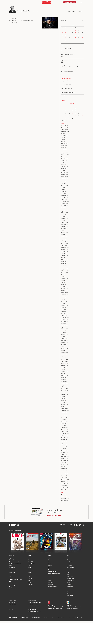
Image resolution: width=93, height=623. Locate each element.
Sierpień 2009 (64, 414)
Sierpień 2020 (64, 159)
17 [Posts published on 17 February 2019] (82, 35)
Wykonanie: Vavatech (61, 618)
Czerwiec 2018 (64, 209)
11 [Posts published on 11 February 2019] (62, 35)
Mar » (65, 42)
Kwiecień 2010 (64, 399)
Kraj (10, 577)
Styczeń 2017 (64, 242)
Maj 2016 (63, 257)
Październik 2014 (65, 294)
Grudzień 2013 (64, 314)
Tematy (68, 592)
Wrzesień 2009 (64, 412)
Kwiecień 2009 (64, 422)
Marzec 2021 (64, 145)
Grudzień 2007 (64, 453)
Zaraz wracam (71, 81)
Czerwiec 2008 (64, 441)
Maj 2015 (63, 281)
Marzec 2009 (64, 424)
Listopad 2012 (64, 339)
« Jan (62, 42)
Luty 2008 (63, 449)
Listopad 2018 (64, 199)
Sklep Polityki (70, 596)
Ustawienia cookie (32, 609)
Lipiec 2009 (64, 416)
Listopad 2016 (64, 246)
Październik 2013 (65, 317)
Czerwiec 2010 (64, 395)
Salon (10, 566)
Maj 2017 (63, 234)
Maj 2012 (63, 350)
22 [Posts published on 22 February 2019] (75, 38)
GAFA (29, 582)
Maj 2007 (63, 466)
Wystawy (50, 566)
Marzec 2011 (64, 377)
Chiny (29, 568)
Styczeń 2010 (64, 404)
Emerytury (30, 575)
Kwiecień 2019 (64, 190)
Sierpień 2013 (64, 321)
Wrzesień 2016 (64, 250)
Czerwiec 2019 (64, 186)
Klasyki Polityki (70, 581)
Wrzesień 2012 (64, 343)
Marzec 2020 (64, 168)
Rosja (29, 566)
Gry (48, 569)
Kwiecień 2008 (64, 445)
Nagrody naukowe (52, 588)
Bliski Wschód (31, 564)
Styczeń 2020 (64, 172)
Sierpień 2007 (64, 461)
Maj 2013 (63, 327)
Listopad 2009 (64, 408)
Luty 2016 (63, 263)
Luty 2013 (63, 333)
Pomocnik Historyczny (14, 560)
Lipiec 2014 (63, 300)
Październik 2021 (65, 132)
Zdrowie (49, 581)
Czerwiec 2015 (64, 279)
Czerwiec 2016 (64, 256)
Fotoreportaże (70, 586)
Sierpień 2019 (64, 182)
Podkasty (69, 584)
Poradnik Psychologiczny (15, 562)
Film (49, 562)
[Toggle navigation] (11, 2)
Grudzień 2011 (64, 360)
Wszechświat (51, 582)
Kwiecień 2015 (64, 283)
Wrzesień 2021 (64, 134)
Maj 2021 (63, 141)
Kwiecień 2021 (64, 143)
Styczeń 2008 (64, 451)
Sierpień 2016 (64, 252)
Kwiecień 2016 (64, 259)
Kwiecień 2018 (64, 213)
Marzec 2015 (64, 285)
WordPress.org (64, 501)
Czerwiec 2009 (64, 418)
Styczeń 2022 (64, 126)
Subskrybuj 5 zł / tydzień (70, 2)
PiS (10, 581)
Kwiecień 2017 (64, 236)
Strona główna (71, 11)
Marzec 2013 (64, 331)
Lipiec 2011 (63, 370)
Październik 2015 (65, 271)
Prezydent (11, 587)
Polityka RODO (31, 607)
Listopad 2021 (64, 130)
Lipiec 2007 (64, 462)
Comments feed (65, 499)
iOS (48, 605)
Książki (49, 558)
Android (51, 605)
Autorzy (69, 590)
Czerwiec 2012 (64, 348)
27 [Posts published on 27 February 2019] (69, 40)
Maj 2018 (63, 211)
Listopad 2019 (64, 176)
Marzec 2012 (64, 354)
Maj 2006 (63, 490)
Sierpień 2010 (64, 391)
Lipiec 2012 (63, 346)
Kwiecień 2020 (64, 167)
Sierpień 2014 (64, 298)
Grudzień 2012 (64, 337)
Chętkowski (69, 566)
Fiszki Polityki (69, 605)
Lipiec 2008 (64, 439)
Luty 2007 (63, 472)
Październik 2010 (65, 387)
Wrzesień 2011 (64, 366)
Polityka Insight (25, 618)
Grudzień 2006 (64, 476)
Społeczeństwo (70, 579)
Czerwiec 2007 (64, 464)
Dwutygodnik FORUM (13, 618)
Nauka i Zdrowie (51, 578)
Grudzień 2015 (64, 267)
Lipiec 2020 (64, 161)
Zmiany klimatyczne (52, 586)
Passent (68, 558)
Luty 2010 (63, 402)
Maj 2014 (63, 304)
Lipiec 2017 (63, 230)
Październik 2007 (65, 457)
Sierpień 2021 (64, 136)
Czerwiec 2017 (64, 232)
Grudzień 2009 (64, 406)
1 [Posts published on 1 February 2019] (75, 30)
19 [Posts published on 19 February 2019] (65, 38)
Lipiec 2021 (63, 138)
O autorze (80, 11)
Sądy (10, 589)
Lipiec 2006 (64, 486)
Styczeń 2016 (64, 265)
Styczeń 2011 (64, 381)
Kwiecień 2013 (64, 329)
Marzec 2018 (64, 215)
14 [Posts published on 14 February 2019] (72, 35)
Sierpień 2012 (64, 344)
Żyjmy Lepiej (12, 568)
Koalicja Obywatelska (14, 585)
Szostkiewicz (70, 562)
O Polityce (11, 609)
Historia (69, 575)
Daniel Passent (15, 23)
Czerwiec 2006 (64, 488)
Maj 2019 (63, 188)
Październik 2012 (65, 341)
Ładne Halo (51, 618)
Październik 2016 (65, 248)
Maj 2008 (63, 443)
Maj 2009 (63, 420)
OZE (29, 581)
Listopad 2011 (64, 362)
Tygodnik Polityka (13, 558)
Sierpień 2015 (64, 275)
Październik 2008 (65, 433)
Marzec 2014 (64, 308)
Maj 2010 (63, 397)
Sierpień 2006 (64, 484)
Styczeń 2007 (64, 474)
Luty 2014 (63, 310)
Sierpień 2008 (64, 437)
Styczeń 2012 (64, 358)
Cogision (48, 618)
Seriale (49, 564)
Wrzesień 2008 (64, 435)
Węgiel (30, 579)
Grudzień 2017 (64, 221)
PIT (29, 577)
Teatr (49, 568)
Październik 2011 (65, 364)
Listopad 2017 (64, 223)
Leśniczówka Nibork (36, 618)
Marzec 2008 (64, 447)
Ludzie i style (70, 577)
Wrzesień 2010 (64, 389)
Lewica (11, 583)
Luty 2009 (63, 426)
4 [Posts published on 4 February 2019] (62, 33)
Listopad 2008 (64, 432)
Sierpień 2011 (64, 368)
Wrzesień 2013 (64, 319)
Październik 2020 (65, 155)
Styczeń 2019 (64, 196)
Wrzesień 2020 (64, 157)
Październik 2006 (65, 480)
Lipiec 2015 (63, 277)
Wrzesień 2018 (64, 203)
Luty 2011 (63, 379)
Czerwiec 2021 (64, 139)
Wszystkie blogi (70, 568)
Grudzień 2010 (64, 383)
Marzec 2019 (64, 192)
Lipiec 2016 (64, 254)
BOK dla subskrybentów (14, 607)
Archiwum (69, 588)
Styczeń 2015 (64, 288)
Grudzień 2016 (64, 244)
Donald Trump (31, 562)
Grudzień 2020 (64, 151)
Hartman (69, 560)
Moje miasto (69, 582)
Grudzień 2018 (64, 197)
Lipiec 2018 (64, 207)
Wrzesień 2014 (64, 296)
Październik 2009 (65, 410)
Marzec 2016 (64, 261)
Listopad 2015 (64, 269)
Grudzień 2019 (64, 174)
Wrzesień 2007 (64, 459)
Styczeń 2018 (64, 219)
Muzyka (49, 560)
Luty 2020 (63, 170)
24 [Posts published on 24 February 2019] (82, 38)
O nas (68, 594)
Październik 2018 (65, 201)
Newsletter (62, 525)
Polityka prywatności (33, 605)
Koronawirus (12, 572)
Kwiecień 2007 (64, 468)
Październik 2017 (65, 225)
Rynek (29, 572)
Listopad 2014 (64, 292)
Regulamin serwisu (32, 600)
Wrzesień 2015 (64, 273)
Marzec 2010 (64, 401)
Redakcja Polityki (13, 600)
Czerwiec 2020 (64, 163)
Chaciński (69, 564)
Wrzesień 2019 (64, 180)
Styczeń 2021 (64, 149)
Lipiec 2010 (64, 393)
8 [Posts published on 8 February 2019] (75, 33)
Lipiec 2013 (64, 323)
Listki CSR (30, 584)
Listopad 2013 (64, 315)
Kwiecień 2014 (64, 306)
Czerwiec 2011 (64, 372)
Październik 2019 (65, 178)
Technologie (50, 584)
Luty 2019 (63, 194)
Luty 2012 (63, 356)
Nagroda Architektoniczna (54, 573)
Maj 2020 (63, 165)
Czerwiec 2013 (64, 325)
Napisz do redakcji (13, 605)
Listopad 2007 (64, 455)
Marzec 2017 (64, 238)
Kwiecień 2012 (64, 352)
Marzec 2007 (64, 470)
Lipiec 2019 (64, 184)
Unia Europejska (32, 560)
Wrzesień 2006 (64, 482)
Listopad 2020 (64, 153)
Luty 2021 (63, 147)
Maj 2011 (63, 373)
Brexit (29, 558)
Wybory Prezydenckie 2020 (15, 579)
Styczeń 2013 (64, 335)
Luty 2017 (63, 240)
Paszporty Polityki (52, 571)
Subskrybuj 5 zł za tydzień (53, 515)
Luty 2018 (63, 217)
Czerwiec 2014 (64, 302)
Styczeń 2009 (64, 428)
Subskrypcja (70, 525)
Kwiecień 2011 (64, 375)
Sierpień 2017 (64, 228)
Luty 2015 (63, 286)
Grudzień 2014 (64, 290)
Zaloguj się (63, 495)
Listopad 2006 (64, 478)
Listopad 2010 (64, 385)
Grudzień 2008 (64, 430)
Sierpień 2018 (64, 205)
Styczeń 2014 (64, 312)
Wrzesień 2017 (64, 227)
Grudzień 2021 (64, 128)
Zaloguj (80, 2)
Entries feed (64, 497)
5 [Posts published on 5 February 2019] (65, 33)
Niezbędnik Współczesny (15, 564)
